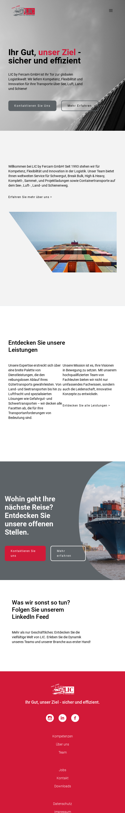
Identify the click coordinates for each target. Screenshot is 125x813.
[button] (111, 10)
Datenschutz (62, 804)
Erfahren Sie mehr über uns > (30, 197)
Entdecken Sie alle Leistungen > (86, 405)
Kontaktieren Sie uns (32, 105)
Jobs (62, 770)
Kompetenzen (62, 736)
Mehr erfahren (80, 105)
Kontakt (63, 778)
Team (63, 752)
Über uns (62, 744)
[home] (23, 11)
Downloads (62, 786)
